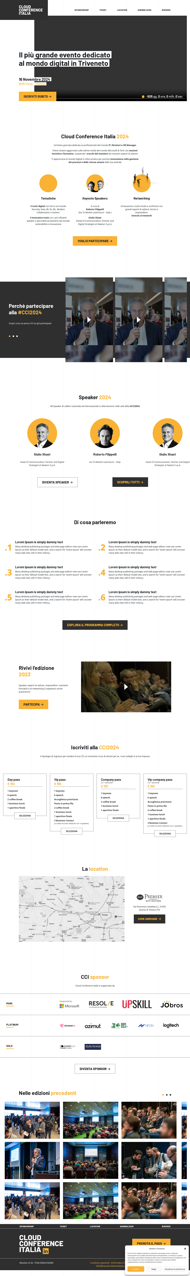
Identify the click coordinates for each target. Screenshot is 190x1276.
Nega (153, 1269)
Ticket (103, 10)
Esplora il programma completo (93, 625)
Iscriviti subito (36, 96)
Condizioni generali (99, 1268)
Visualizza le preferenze (175, 1269)
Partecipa (32, 704)
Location (122, 10)
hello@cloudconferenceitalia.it (111, 1271)
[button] (185, 1248)
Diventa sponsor (93, 1069)
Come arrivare (147, 918)
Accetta (136, 1269)
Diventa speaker (55, 482)
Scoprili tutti (128, 482)
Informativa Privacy (120, 1268)
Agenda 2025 (144, 10)
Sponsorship (82, 10)
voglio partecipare (93, 241)
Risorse (166, 10)
